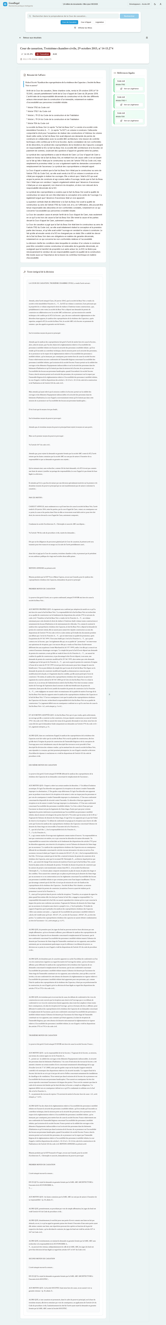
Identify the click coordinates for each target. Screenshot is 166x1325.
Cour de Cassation (69, 22)
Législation (99, 22)
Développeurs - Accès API (139, 4)
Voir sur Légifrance (129, 89)
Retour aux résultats (30, 38)
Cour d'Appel (86, 22)
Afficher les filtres (83, 28)
